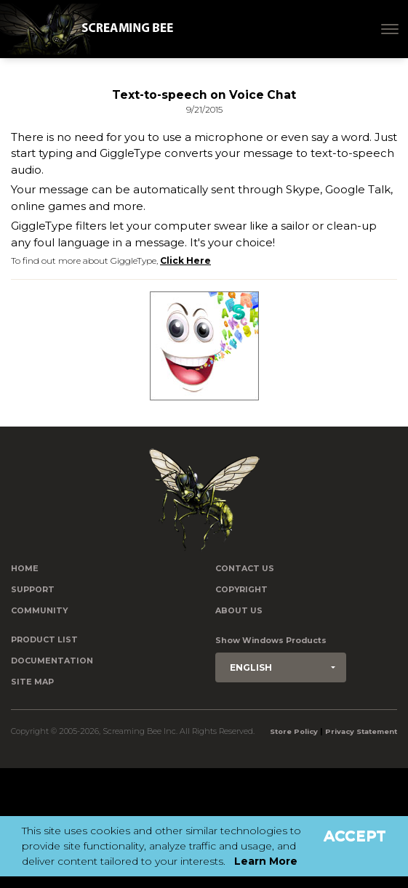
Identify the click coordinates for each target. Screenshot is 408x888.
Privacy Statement (361, 731)
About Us (239, 610)
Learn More (265, 861)
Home (25, 568)
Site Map (32, 682)
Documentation (52, 661)
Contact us (244, 568)
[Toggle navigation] (390, 29)
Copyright (241, 589)
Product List (44, 640)
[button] (280, 667)
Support (33, 589)
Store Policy (294, 731)
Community (39, 610)
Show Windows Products (271, 640)
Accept (355, 835)
